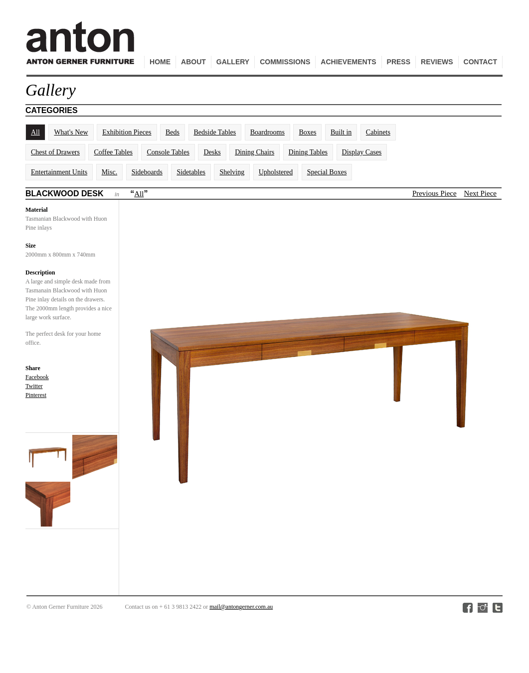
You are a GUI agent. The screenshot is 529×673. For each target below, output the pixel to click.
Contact (480, 62)
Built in (341, 132)
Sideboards (147, 172)
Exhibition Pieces (126, 132)
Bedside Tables (215, 132)
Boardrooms (267, 132)
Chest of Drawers (55, 152)
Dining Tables (308, 152)
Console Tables (168, 152)
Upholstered (276, 172)
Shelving (231, 172)
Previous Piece (434, 193)
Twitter (33, 386)
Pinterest (35, 395)
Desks (211, 152)
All (35, 132)
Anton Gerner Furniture (81, 48)
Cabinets (378, 132)
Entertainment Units (59, 172)
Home (160, 62)
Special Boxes (327, 172)
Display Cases (362, 152)
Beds (172, 132)
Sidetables (190, 172)
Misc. (110, 172)
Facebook (37, 377)
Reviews (437, 62)
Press (398, 62)
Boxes (307, 132)
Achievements (348, 62)
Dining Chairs (254, 152)
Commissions (285, 62)
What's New (71, 132)
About (193, 62)
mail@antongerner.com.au (241, 606)
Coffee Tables (113, 152)
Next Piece (480, 193)
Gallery (232, 62)
